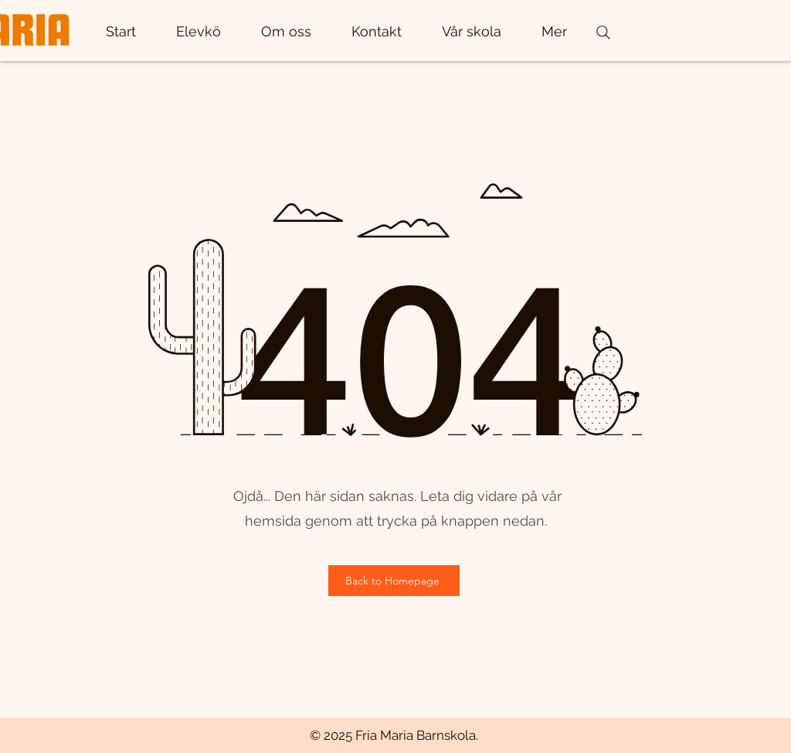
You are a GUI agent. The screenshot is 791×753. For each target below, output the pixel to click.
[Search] (603, 32)
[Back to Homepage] (394, 580)
